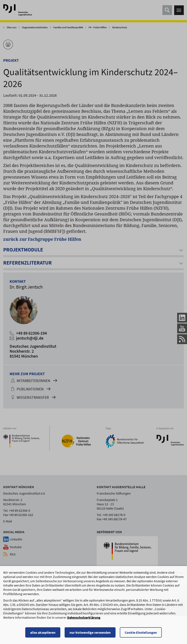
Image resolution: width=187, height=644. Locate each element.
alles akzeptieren (42, 634)
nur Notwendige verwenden (90, 634)
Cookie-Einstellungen (141, 634)
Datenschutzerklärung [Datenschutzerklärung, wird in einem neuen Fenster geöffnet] (83, 619)
